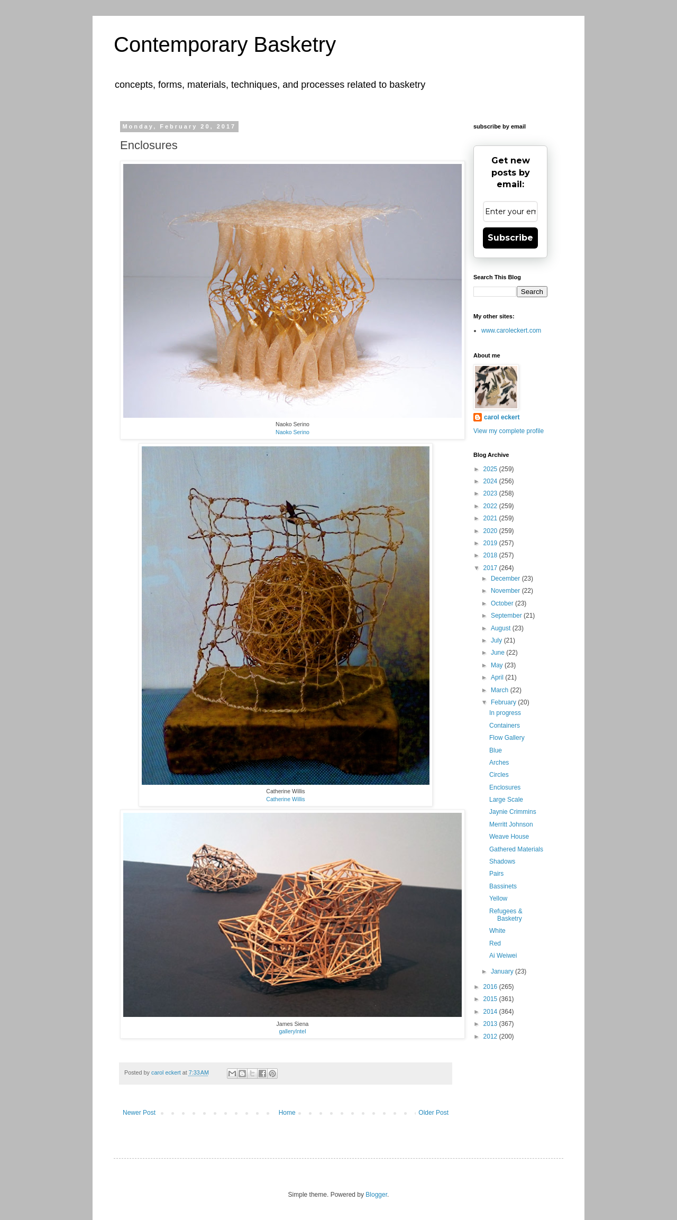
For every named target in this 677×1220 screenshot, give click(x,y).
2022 (491, 506)
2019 (491, 543)
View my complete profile (508, 431)
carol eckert (501, 417)
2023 (491, 493)
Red (495, 943)
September (507, 615)
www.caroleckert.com (511, 330)
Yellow (498, 898)
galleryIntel (292, 1031)
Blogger (376, 1194)
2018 (491, 555)
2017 (491, 568)
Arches (499, 762)
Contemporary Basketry (225, 44)
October (503, 603)
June (498, 652)
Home (287, 1112)
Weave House (509, 836)
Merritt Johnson (511, 824)
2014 (491, 1011)
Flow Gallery (507, 737)
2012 (491, 1036)
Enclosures (504, 787)
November (506, 590)
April (498, 677)
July (497, 640)
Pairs (496, 873)
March (500, 690)
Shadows (502, 861)
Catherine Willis (285, 799)
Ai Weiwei (503, 955)
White (497, 930)
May (498, 665)
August (502, 628)
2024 (491, 481)
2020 (491, 531)
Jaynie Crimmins (512, 811)
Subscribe (510, 238)
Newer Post (139, 1112)
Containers (504, 725)
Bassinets (503, 886)
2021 (491, 518)
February (504, 702)
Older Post (433, 1112)
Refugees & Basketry (506, 914)
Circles (499, 774)
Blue (495, 750)
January (503, 971)
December (506, 578)
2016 (491, 986)
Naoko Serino (292, 432)
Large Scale (506, 799)
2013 (491, 1024)
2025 (491, 469)
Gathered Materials (516, 849)
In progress (505, 713)
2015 (491, 999)
